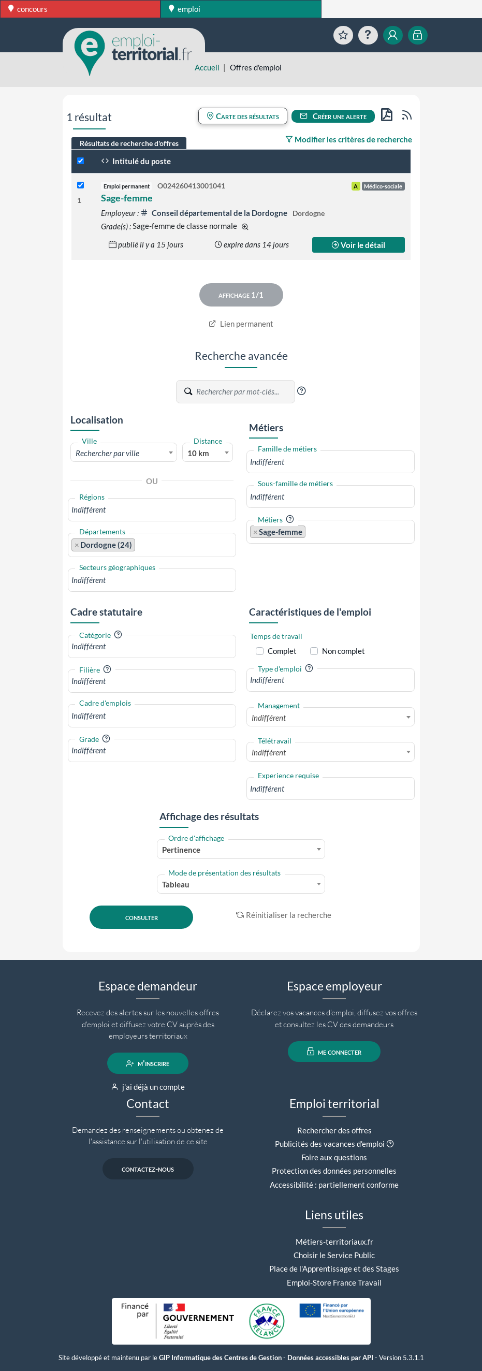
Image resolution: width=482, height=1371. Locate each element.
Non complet (343, 650)
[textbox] (124, 453)
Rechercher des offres (334, 1130)
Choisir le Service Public (334, 1255)
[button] (301, 391)
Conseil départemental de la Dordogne (214, 212)
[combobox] (124, 452)
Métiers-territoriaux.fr (334, 1241)
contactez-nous (148, 1169)
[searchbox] (151, 510)
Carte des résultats (243, 116)
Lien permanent (241, 323)
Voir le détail (358, 245)
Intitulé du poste (136, 161)
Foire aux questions (334, 1157)
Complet (282, 650)
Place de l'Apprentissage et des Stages (334, 1268)
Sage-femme (127, 197)
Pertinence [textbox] (181, 849)
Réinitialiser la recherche (283, 915)
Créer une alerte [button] (333, 116)
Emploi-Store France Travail (334, 1282)
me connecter (334, 1051)
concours (28, 8)
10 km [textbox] (198, 453)
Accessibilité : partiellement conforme (334, 1184)
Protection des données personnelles (334, 1170)
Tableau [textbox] (175, 884)
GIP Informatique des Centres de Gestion (220, 1358)
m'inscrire (147, 1063)
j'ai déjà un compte (148, 1086)
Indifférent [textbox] (269, 717)
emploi (184, 8)
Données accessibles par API (330, 1358)
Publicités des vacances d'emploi (330, 1143)
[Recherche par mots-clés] (245, 392)
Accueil (207, 67)
